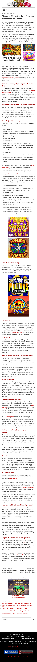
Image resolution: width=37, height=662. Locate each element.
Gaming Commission (18, 647)
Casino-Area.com (17, 333)
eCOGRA (10, 647)
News (14, 13)
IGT (24, 542)
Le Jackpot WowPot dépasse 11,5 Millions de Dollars (15, 609)
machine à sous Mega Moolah (10, 77)
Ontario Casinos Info (28, 487)
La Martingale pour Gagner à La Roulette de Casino (15, 613)
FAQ (9, 657)
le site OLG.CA (13, 479)
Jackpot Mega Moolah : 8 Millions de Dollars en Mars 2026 (16, 603)
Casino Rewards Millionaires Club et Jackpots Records (15, 611)
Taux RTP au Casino (16, 657)
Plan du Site (25, 657)
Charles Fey (20, 555)
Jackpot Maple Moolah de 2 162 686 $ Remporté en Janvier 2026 (17, 605)
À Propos (27, 647)
